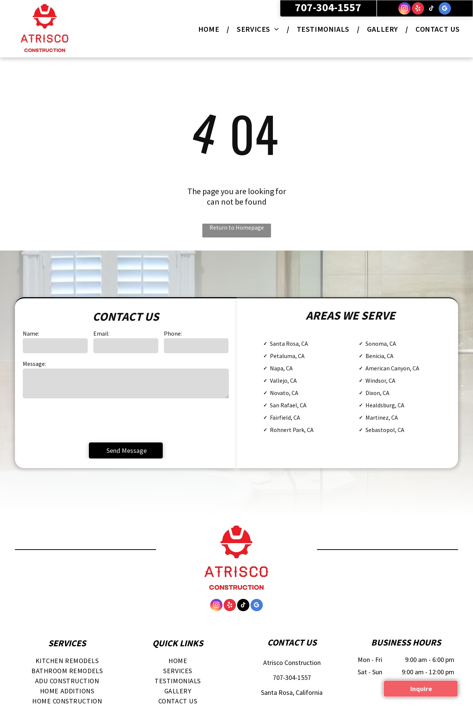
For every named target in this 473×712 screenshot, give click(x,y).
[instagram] (404, 9)
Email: (101, 333)
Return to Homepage (236, 227)
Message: (34, 363)
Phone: (173, 333)
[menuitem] (210, 29)
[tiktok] (431, 9)
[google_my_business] (445, 9)
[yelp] (418, 9)
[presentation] (79, 419)
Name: (31, 333)
